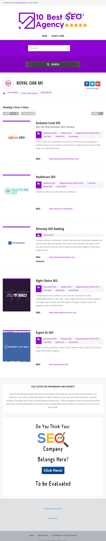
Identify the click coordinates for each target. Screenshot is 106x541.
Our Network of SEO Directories (63, 531)
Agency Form (57, 36)
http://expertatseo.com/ (58, 361)
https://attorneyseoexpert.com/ (62, 253)
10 (13, 112)
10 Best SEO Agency (30, 92)
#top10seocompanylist (53, 505)
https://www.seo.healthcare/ (60, 205)
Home (44, 36)
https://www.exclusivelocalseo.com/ (64, 156)
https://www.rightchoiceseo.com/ (62, 309)
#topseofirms (53, 515)
